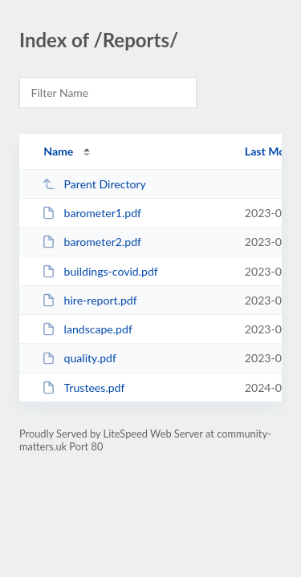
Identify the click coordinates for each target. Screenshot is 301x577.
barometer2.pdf (91, 241)
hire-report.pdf (89, 300)
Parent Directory (94, 184)
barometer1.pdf (91, 213)
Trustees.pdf (83, 387)
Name (58, 151)
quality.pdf (79, 358)
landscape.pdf (87, 329)
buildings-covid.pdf (100, 271)
